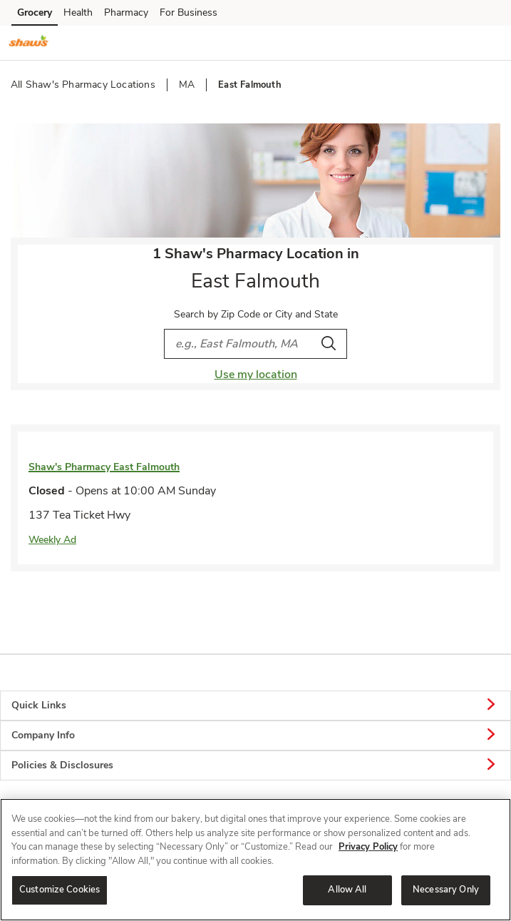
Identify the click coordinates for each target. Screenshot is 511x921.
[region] (255, 859)
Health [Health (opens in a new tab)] (78, 12)
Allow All (347, 889)
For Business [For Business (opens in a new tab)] (188, 12)
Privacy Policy (368, 846)
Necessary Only (446, 889)
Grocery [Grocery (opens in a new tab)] (34, 12)
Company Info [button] (255, 735)
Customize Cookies (59, 889)
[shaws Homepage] (28, 43)
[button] (488, 42)
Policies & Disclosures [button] (255, 765)
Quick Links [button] (255, 705)
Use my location (256, 374)
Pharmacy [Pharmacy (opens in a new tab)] (126, 12)
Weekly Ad (52, 539)
